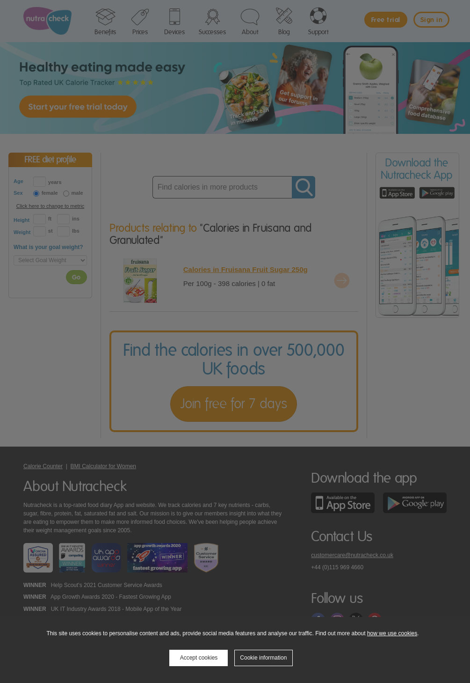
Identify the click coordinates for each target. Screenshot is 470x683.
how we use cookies (392, 633)
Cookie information (263, 657)
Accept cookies (199, 657)
